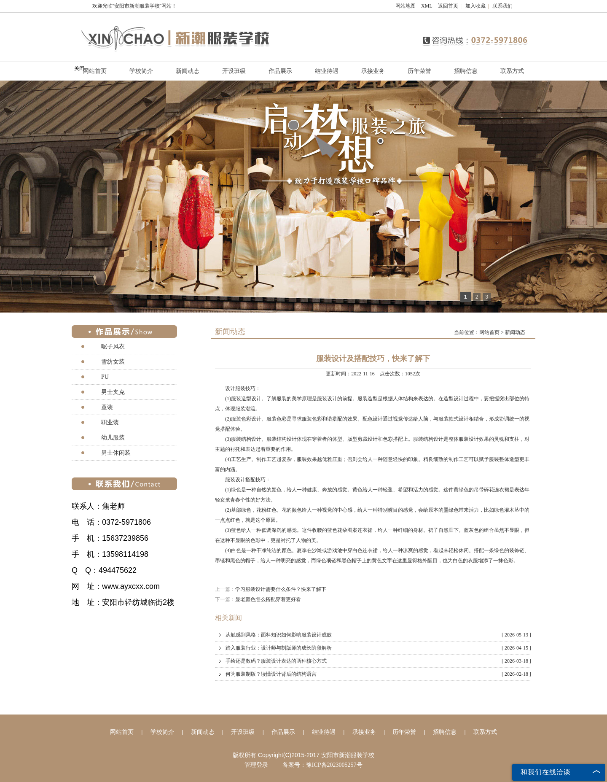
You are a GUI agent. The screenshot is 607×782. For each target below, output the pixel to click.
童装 (107, 407)
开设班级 (234, 71)
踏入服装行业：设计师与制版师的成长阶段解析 (378, 648)
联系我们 (502, 6)
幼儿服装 (113, 437)
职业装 (110, 422)
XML (426, 6)
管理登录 (256, 765)
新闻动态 (187, 71)
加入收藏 (475, 6)
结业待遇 (326, 71)
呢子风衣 (113, 346)
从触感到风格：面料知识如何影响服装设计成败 (378, 635)
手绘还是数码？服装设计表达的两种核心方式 (378, 661)
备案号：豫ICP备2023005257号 (322, 765)
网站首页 (95, 71)
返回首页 (448, 6)
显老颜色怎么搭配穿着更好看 (268, 599)
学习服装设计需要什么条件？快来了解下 (280, 589)
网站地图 (405, 6)
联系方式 (512, 71)
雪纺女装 (113, 362)
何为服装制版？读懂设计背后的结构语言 (378, 674)
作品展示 (280, 71)
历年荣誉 (419, 71)
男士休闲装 (116, 453)
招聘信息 (466, 71)
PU (105, 377)
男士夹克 (113, 392)
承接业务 (373, 71)
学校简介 (141, 71)
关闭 (79, 68)
